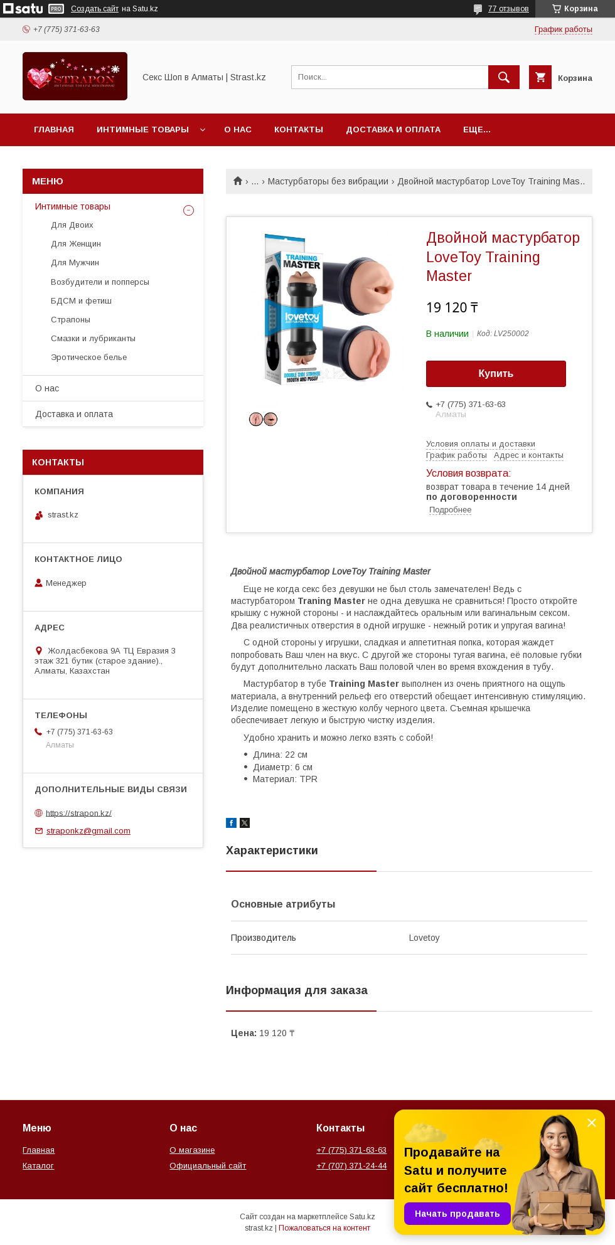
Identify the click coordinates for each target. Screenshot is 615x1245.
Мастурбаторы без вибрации (328, 181)
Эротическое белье (89, 357)
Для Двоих (72, 225)
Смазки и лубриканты (93, 338)
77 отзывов (508, 8)
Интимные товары (143, 129)
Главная (54, 129)
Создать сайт (95, 8)
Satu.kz (362, 1216)
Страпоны (70, 319)
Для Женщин (76, 243)
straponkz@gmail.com (88, 830)
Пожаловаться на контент (324, 1228)
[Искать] (504, 77)
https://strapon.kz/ (79, 812)
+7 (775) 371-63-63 (351, 1150)
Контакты (298, 129)
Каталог (38, 1165)
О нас (238, 129)
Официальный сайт (207, 1165)
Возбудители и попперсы (100, 282)
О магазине (192, 1150)
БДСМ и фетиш (81, 300)
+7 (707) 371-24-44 (351, 1165)
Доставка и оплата (393, 129)
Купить (496, 373)
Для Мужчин (75, 262)
